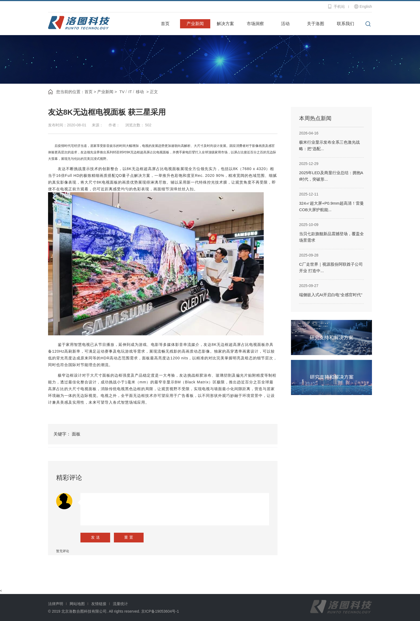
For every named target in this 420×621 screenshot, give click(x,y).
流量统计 (120, 604)
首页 (165, 23)
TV (121, 91)
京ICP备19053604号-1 (160, 611)
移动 (140, 91)
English (366, 6)
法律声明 (55, 604)
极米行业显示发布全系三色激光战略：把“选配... (329, 145)
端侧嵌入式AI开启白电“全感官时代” (330, 294)
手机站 (339, 6)
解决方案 (225, 23)
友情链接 (98, 604)
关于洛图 (315, 23)
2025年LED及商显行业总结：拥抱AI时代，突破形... (331, 175)
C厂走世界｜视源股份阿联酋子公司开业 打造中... (331, 267)
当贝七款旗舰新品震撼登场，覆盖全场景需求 (331, 236)
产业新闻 (195, 23)
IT (130, 91)
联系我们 (345, 23)
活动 (285, 23)
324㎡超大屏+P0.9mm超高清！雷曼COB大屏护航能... (331, 206)
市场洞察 (255, 23)
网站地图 (77, 604)
